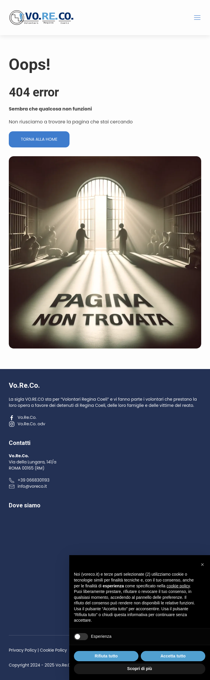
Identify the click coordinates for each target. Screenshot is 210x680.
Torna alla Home (39, 139)
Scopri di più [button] (139, 668)
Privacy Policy (23, 650)
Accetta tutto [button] (173, 656)
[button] (197, 18)
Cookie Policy (53, 650)
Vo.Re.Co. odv (27, 424)
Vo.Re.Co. (22, 417)
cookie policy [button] (178, 586)
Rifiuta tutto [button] (106, 656)
